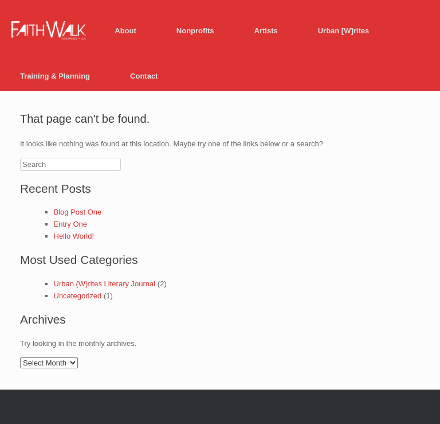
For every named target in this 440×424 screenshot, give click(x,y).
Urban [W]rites (344, 30)
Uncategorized (78, 295)
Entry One (71, 224)
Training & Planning (55, 76)
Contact (144, 76)
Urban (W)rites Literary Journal (105, 283)
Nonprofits (195, 30)
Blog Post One (78, 212)
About (125, 30)
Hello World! (74, 236)
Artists (266, 30)
